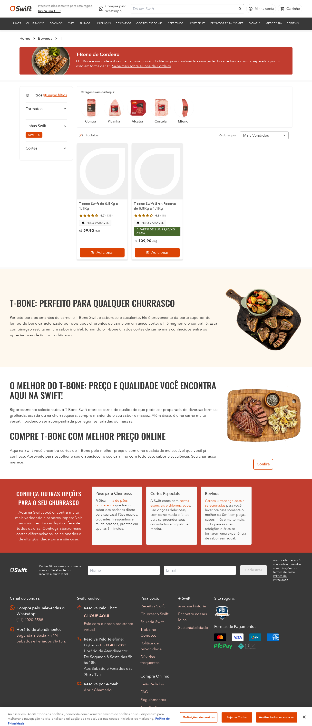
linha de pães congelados (111, 503)
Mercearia (273, 23)
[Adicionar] (102, 252)
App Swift (148, 707)
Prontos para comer (227, 23)
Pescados (123, 23)
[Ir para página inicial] (21, 9)
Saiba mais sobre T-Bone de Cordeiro (141, 66)
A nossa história (192, 606)
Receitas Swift (152, 606)
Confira (263, 464)
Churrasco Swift (154, 614)
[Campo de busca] (184, 8)
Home (25, 38)
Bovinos (56, 23)
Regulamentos (153, 699)
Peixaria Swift (152, 621)
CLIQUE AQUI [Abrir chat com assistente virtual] (96, 616)
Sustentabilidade (193, 627)
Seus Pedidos (152, 684)
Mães (17, 23)
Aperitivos (175, 23)
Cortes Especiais (149, 23)
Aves (71, 23)
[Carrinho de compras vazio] (290, 8)
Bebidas (293, 23)
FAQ (144, 692)
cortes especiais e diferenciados (170, 503)
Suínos (84, 23)
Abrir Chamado (98, 690)
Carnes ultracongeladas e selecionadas (224, 503)
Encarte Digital (153, 715)
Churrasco (35, 23)
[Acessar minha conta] (261, 8)
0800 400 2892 (113, 645)
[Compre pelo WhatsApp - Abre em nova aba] (114, 9)
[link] (49, 11)
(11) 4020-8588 (30, 619)
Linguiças (103, 23)
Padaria (254, 23)
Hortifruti (197, 23)
